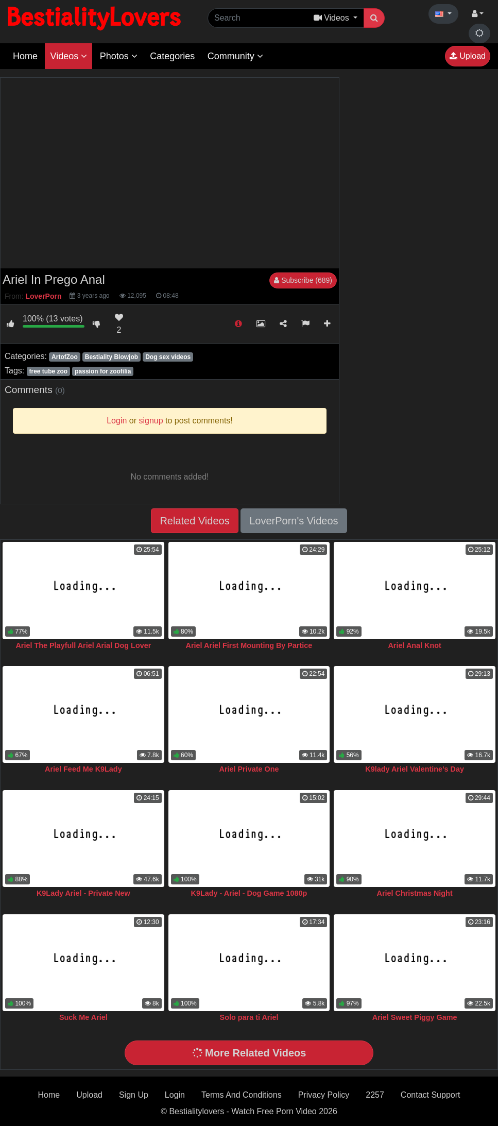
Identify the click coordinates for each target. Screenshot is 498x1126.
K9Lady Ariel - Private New (83, 893)
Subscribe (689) (303, 280)
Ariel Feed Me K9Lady (83, 769)
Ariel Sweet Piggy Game (414, 1017)
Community (235, 56)
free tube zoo (48, 371)
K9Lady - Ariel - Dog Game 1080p (249, 893)
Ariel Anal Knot (414, 645)
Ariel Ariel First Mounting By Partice (249, 645)
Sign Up (133, 1094)
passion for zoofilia (103, 371)
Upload (468, 56)
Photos (119, 56)
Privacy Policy (324, 1094)
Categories (172, 56)
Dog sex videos (168, 357)
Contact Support (430, 1094)
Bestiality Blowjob (111, 357)
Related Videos (194, 520)
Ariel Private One (249, 769)
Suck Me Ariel (83, 1017)
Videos (68, 56)
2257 (375, 1094)
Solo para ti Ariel (249, 1017)
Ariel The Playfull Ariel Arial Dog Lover (83, 645)
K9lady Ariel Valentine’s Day (414, 769)
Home (25, 56)
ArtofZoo (64, 357)
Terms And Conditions (241, 1094)
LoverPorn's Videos (293, 520)
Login (175, 1094)
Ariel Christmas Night (415, 893)
